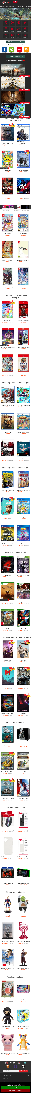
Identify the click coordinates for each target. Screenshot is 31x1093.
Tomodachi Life (7, 170)
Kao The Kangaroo (23, 543)
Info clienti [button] (16, 1078)
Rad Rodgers (8, 628)
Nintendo (11, 6)
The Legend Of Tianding (7, 287)
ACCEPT (15, 1087)
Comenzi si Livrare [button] (16, 1075)
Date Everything (7, 233)
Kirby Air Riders (7, 320)
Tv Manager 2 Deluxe (23, 771)
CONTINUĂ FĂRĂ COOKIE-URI (15, 1090)
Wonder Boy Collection (23, 517)
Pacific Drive (23, 458)
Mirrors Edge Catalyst (23, 798)
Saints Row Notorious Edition (7, 517)
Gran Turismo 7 (23, 196)
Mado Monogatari (23, 233)
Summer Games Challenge (23, 432)
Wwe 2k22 (23, 628)
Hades (7, 196)
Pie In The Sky (23, 660)
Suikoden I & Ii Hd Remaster (23, 374)
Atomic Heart (7, 458)
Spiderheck (23, 713)
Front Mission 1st (7, 432)
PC (16, 6)
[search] (15, 2)
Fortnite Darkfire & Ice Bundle (23, 347)
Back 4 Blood (8, 575)
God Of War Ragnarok (23, 170)
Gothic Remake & (7, 602)
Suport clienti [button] (16, 1080)
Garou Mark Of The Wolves (8, 490)
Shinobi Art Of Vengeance (7, 260)
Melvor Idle (7, 687)
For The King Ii (7, 660)
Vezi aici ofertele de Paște (15, 42)
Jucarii (19, 6)
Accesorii (24, 6)
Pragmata (23, 143)
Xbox (7, 6)
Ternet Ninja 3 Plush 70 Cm (8, 1026)
